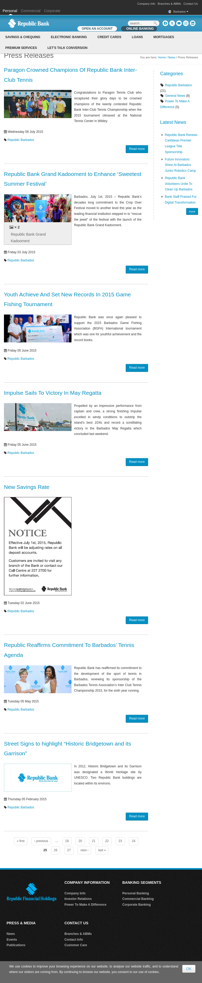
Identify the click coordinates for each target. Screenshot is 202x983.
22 (107, 841)
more (192, 211)
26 (55, 850)
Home (162, 57)
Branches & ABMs (169, 3)
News (171, 57)
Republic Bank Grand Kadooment (28, 237)
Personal (10, 11)
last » (102, 850)
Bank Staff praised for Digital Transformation (181, 199)
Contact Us (191, 3)
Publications (16, 945)
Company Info (146, 3)
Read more (137, 149)
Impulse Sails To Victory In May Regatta (52, 393)
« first (20, 841)
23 (120, 841)
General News (175, 96)
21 (93, 841)
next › (84, 850)
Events (12, 939)
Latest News (173, 122)
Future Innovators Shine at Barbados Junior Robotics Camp (180, 165)
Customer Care (75, 945)
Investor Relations (78, 899)
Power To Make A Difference (85, 904)
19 (67, 841)
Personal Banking (135, 893)
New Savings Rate (26, 487)
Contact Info (73, 939)
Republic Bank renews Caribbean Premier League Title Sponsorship (181, 143)
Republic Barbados (20, 140)
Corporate (52, 11)
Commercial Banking (138, 899)
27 (69, 850)
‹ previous (41, 841)
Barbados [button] (180, 11)
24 (133, 841)
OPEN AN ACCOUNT (97, 29)
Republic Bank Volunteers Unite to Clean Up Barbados (179, 183)
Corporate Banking (136, 904)
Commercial (31, 11)
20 (80, 841)
